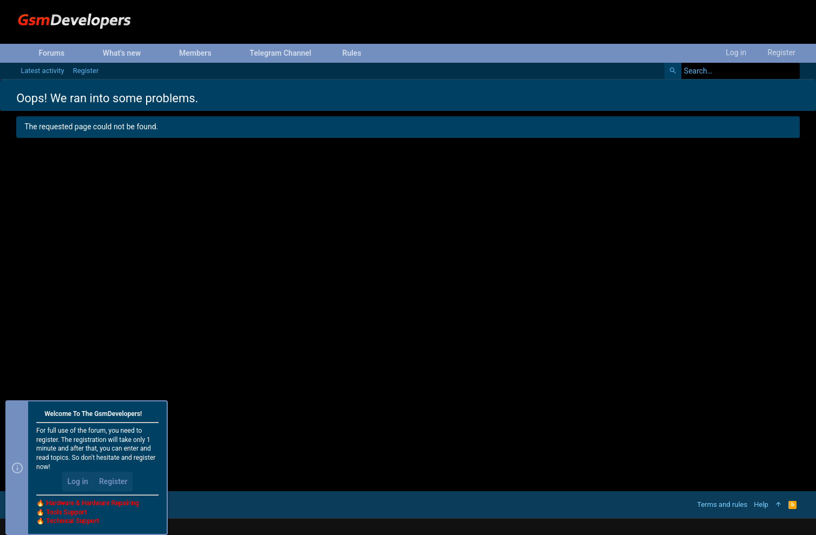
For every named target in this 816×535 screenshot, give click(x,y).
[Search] (732, 71)
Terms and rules (722, 504)
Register (113, 481)
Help (761, 504)
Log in (78, 481)
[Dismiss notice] (154, 414)
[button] (72, 53)
